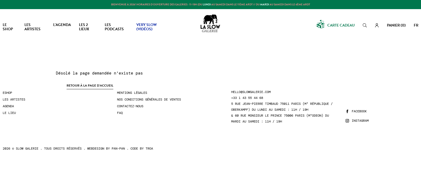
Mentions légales (132, 93)
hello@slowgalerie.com (251, 92)
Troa (149, 148)
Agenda (8, 106)
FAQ (120, 113)
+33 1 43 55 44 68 (247, 98)
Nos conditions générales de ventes (149, 99)
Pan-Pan (118, 148)
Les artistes (14, 99)
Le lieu (9, 113)
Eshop (7, 93)
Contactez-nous (130, 106)
